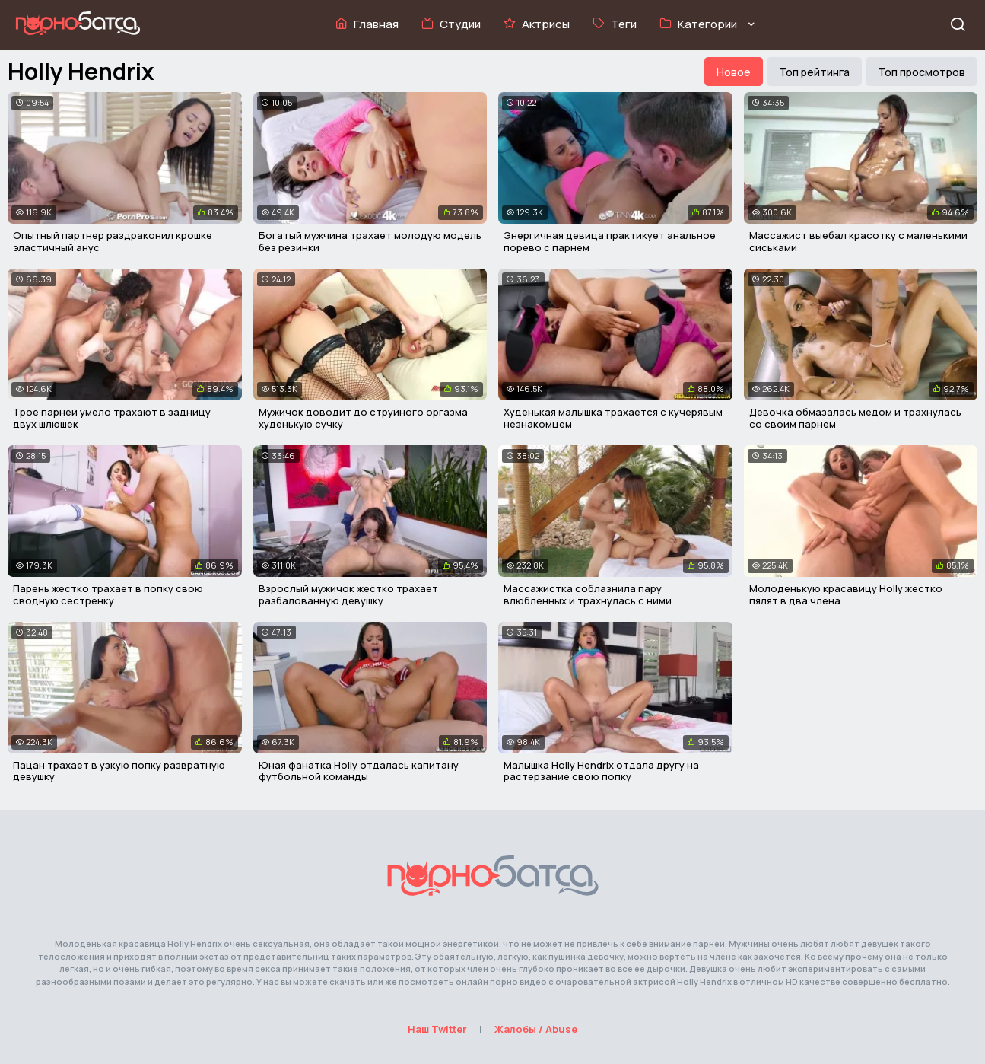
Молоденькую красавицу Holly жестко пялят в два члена (845, 594)
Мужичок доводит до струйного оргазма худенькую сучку (363, 418)
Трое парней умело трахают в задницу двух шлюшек (112, 418)
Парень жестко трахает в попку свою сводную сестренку (108, 594)
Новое (734, 72)
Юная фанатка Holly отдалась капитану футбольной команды (359, 771)
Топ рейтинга (814, 72)
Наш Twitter (437, 1029)
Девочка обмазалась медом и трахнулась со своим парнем (855, 418)
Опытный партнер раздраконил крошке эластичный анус (112, 241)
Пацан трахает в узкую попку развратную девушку (119, 771)
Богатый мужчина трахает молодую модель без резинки (370, 241)
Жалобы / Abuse (535, 1029)
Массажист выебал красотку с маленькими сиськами (858, 241)
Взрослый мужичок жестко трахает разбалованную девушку (348, 594)
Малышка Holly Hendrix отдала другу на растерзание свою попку (601, 771)
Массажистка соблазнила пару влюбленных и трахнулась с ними (588, 594)
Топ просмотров (921, 72)
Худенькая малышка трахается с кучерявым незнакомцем (613, 418)
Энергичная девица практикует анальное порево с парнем (610, 241)
